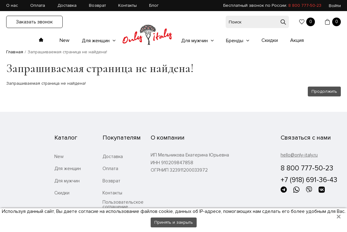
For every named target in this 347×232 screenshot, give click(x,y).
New (64, 40)
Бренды (235, 41)
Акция (297, 40)
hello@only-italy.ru (299, 155)
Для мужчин (195, 41)
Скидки (269, 40)
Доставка (67, 5)
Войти (335, 5)
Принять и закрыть (173, 222)
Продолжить (324, 91)
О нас (12, 5)
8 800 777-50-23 (304, 5)
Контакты (127, 5)
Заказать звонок (34, 22)
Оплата (37, 5)
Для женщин (96, 41)
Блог (154, 5)
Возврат (97, 5)
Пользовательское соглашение (123, 204)
